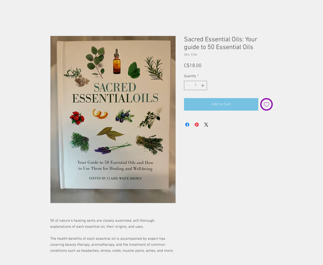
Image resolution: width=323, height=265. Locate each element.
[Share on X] (206, 125)
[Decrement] (188, 85)
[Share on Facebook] (187, 125)
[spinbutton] (195, 85)
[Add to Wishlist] (266, 104)
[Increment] (203, 85)
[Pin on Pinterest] (197, 125)
